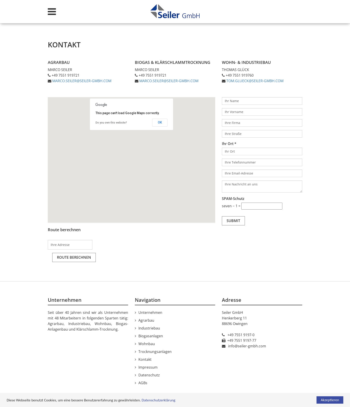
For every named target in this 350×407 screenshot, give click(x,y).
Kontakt (145, 359)
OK (160, 122)
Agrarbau (146, 320)
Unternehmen (150, 312)
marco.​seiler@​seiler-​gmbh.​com (168, 80)
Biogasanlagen (150, 336)
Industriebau (149, 328)
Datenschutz (149, 375)
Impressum (148, 367)
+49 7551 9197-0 (240, 334)
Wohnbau (146, 343)
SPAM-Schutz (233, 198)
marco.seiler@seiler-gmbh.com (81, 80)
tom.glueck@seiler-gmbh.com (254, 80)
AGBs (142, 382)
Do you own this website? (111, 122)
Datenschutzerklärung (158, 400)
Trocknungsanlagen (155, 351)
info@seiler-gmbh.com (247, 346)
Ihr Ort (227, 143)
